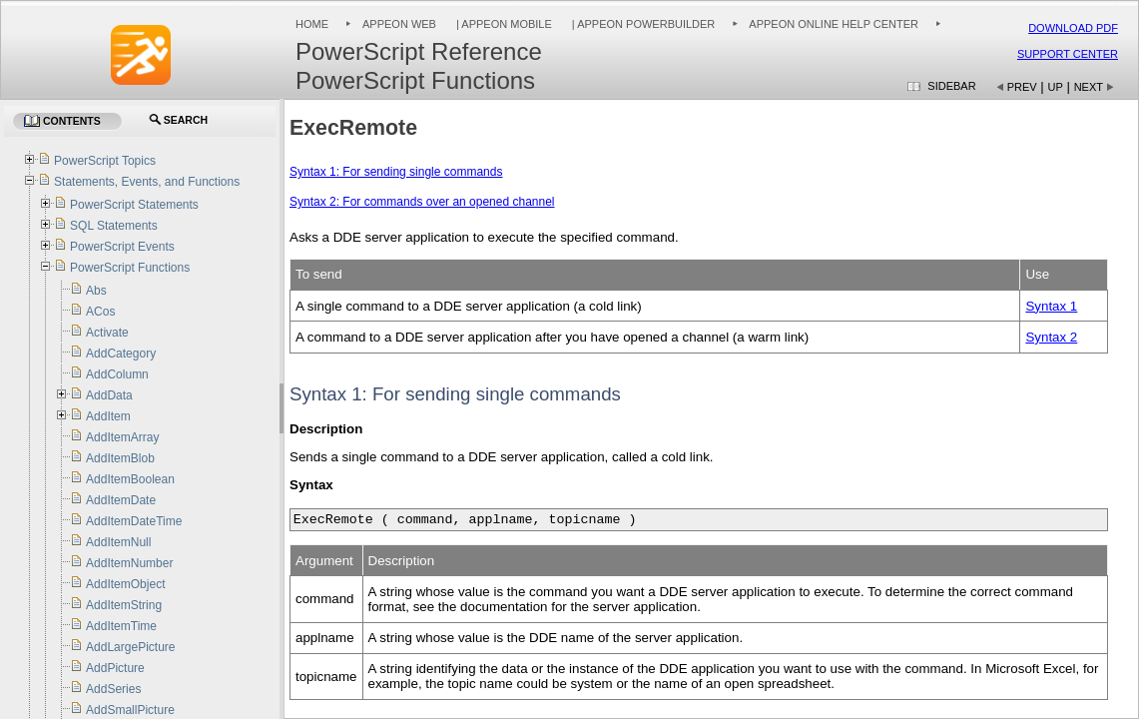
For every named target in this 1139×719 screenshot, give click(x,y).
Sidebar (951, 86)
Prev (1022, 87)
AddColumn (117, 374)
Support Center (1067, 54)
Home (311, 24)
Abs (96, 291)
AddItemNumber (129, 563)
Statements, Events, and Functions (147, 182)
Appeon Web (399, 24)
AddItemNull (118, 542)
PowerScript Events (122, 247)
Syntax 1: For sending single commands (395, 172)
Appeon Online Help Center (833, 24)
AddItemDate (121, 500)
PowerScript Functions (130, 268)
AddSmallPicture (130, 710)
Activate (107, 333)
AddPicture (115, 668)
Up (1055, 87)
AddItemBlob (120, 458)
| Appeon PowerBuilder (642, 24)
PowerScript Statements (134, 205)
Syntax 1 (1051, 306)
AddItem (108, 416)
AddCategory (121, 353)
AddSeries (113, 689)
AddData (109, 395)
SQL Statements (114, 226)
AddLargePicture (130, 647)
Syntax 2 (1051, 337)
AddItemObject (125, 584)
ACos (100, 312)
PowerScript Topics (105, 161)
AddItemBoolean (130, 479)
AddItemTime (121, 626)
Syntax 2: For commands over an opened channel (422, 202)
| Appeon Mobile (502, 24)
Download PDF (1073, 28)
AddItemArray (122, 437)
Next (1088, 87)
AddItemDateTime (134, 521)
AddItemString (124, 605)
